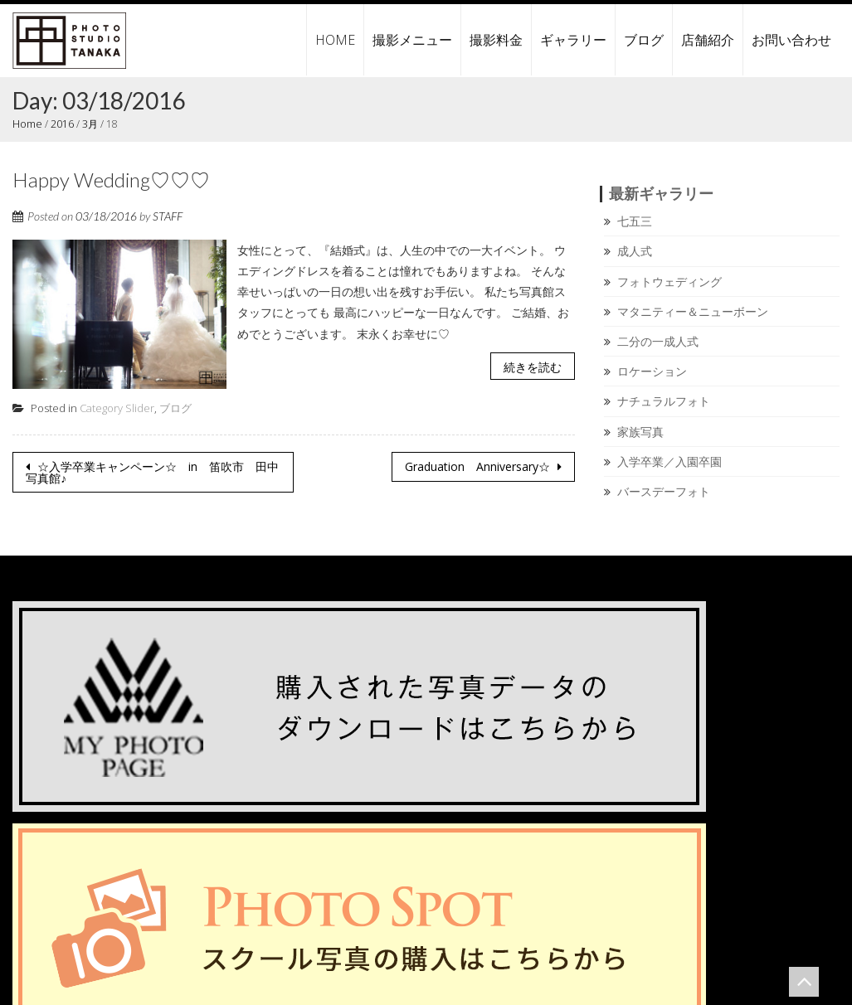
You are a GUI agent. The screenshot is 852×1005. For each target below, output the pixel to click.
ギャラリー (573, 40)
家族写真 (640, 431)
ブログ (644, 40)
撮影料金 (496, 40)
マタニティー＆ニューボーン (692, 310)
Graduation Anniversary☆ (479, 466)
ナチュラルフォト (663, 401)
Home (26, 124)
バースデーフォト (663, 490)
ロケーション (652, 371)
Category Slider (117, 408)
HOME (335, 40)
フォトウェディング (669, 281)
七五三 (634, 221)
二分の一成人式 (658, 341)
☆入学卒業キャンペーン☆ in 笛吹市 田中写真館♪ (152, 472)
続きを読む (533, 366)
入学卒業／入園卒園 (669, 461)
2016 (59, 124)
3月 (87, 124)
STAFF (168, 215)
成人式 (634, 251)
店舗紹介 (707, 40)
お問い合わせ (791, 40)
